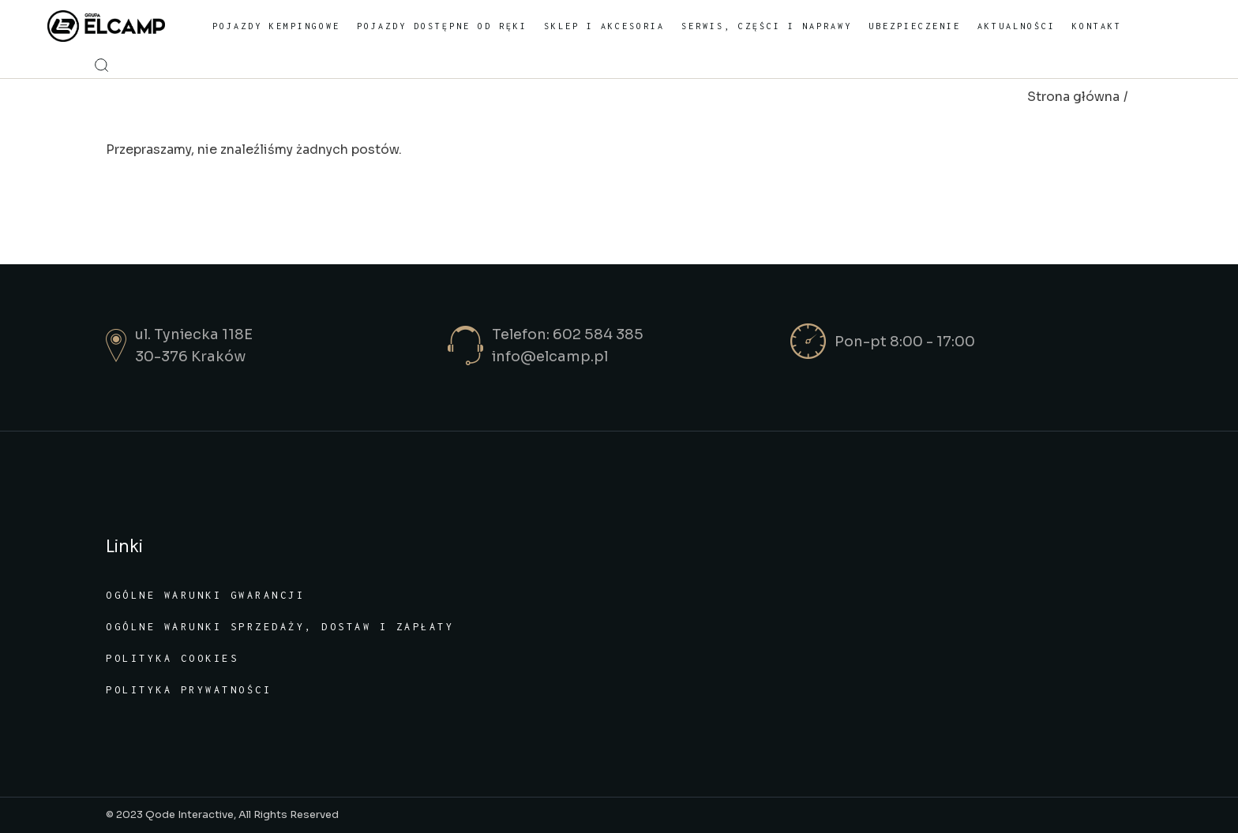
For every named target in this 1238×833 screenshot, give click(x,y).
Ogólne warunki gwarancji (205, 595)
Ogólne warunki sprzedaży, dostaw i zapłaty (280, 627)
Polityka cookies (172, 658)
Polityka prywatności (189, 690)
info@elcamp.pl (550, 356)
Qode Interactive (189, 814)
